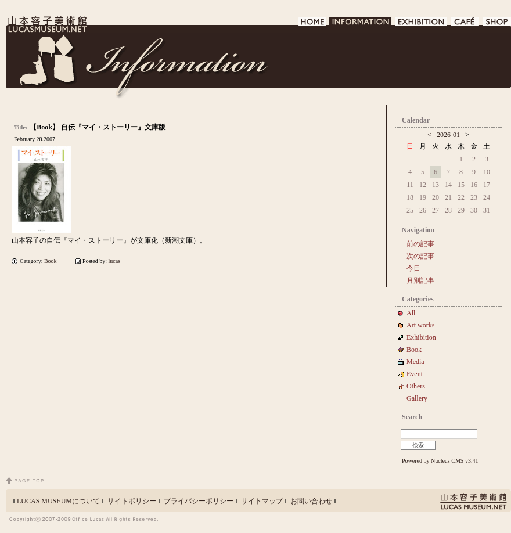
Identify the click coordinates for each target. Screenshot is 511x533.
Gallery (416, 398)
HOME (312, 25)
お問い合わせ (311, 501)
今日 (413, 268)
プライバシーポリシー (198, 501)
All (410, 313)
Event (414, 374)
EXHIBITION (421, 25)
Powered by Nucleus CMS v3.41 (440, 461)
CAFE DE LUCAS (465, 25)
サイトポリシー (131, 501)
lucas (115, 261)
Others (415, 386)
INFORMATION (361, 25)
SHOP (497, 25)
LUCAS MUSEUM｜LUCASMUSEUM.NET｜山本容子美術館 (46, 24)
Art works (420, 325)
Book (53, 261)
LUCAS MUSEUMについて (58, 501)
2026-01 (448, 135)
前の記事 (420, 244)
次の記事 (420, 256)
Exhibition (421, 337)
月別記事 (420, 280)
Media (418, 362)
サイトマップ (262, 501)
